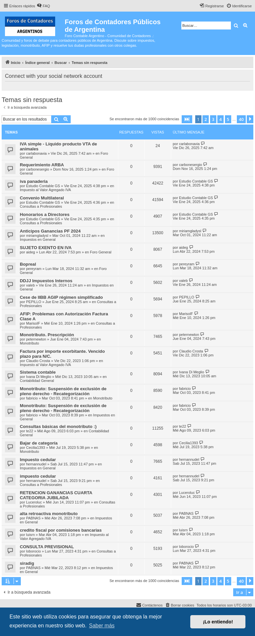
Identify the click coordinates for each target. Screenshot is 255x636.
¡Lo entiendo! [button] (218, 621)
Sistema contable (37, 372)
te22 (29, 431)
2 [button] (205, 119)
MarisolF (33, 323)
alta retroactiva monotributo (49, 513)
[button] (187, 119)
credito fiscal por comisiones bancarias (61, 530)
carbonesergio (37, 169)
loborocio (33, 551)
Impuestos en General (37, 239)
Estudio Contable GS (43, 186)
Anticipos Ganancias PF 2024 (50, 231)
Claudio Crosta (38, 361)
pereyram (33, 269)
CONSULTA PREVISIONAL (47, 546)
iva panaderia (34, 181)
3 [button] (213, 119)
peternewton (36, 339)
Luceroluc (34, 502)
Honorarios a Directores (44, 214)
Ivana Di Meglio (38, 377)
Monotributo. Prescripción (47, 334)
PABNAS (33, 518)
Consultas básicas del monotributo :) (58, 426)
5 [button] (228, 119)
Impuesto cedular (38, 459)
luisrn (30, 535)
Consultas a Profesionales (41, 206)
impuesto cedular (38, 476)
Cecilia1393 (35, 448)
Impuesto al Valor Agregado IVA (45, 190)
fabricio (32, 398)
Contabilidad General (37, 381)
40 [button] (241, 119)
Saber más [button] (101, 625)
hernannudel (36, 464)
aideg (30, 252)
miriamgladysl (37, 236)
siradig (27, 563)
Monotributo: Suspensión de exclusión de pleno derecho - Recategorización (63, 391)
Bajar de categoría (38, 443)
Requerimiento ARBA (42, 164)
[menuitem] (43, 6)
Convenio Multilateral (42, 197)
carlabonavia (36, 153)
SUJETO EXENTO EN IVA (46, 247)
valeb (30, 285)
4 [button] (220, 119)
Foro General (100, 252)
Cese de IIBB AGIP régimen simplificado (61, 297)
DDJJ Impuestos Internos (46, 280)
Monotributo (29, 343)
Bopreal (28, 264)
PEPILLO (33, 302)
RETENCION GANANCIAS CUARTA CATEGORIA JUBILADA (56, 495)
